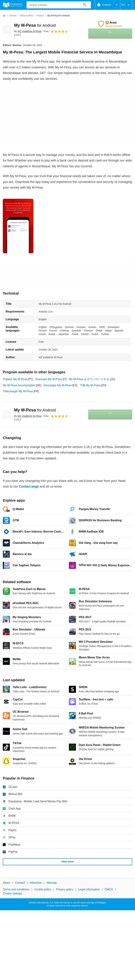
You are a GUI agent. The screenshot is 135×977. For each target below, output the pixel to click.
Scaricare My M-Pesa (48, 379)
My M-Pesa (35, 25)
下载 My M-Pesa (90, 385)
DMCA (109, 889)
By (27, 31)
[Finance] (40, 15)
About (6, 882)
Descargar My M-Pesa (57, 385)
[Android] (12, 15)
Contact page (29, 486)
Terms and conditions (16, 889)
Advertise (35, 882)
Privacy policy (64, 889)
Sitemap (51, 882)
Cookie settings (12, 893)
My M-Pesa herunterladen (19, 385)
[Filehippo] (12, 5)
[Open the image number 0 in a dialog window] (18, 226)
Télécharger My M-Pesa (18, 391)
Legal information (89, 889)
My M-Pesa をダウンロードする (89, 379)
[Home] (4, 15)
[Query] (59, 4)
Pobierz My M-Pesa (15, 379)
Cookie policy (42, 889)
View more (67, 861)
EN (126, 5)
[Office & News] (26, 15)
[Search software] (84, 4)
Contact (20, 882)
